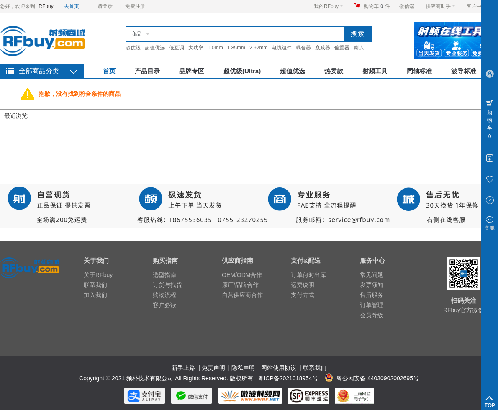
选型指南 (164, 275)
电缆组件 (282, 48)
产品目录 (147, 70)
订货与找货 (167, 285)
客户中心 (479, 6)
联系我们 (95, 285)
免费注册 (135, 6)
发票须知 (371, 285)
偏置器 (341, 48)
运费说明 (302, 285)
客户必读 (164, 305)
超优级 (133, 48)
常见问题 (371, 275)
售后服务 (371, 295)
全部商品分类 (39, 70)
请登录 (105, 6)
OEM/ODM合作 (242, 275)
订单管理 (371, 305)
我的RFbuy (328, 6)
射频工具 (375, 70)
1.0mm (215, 48)
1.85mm (236, 48)
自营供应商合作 (242, 295)
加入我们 (95, 295)
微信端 (406, 6)
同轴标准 (419, 70)
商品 (136, 34)
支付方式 (302, 295)
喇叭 (359, 48)
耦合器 (303, 48)
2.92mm (258, 48)
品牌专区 (191, 70)
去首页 (71, 6)
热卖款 (333, 70)
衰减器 (322, 48)
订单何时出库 (308, 275)
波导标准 (463, 70)
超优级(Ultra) (242, 70)
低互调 (176, 48)
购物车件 (377, 6)
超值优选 (155, 48)
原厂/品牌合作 (240, 285)
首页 (109, 70)
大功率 (195, 48)
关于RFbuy (98, 275)
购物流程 (164, 295)
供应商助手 (440, 6)
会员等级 (371, 315)
